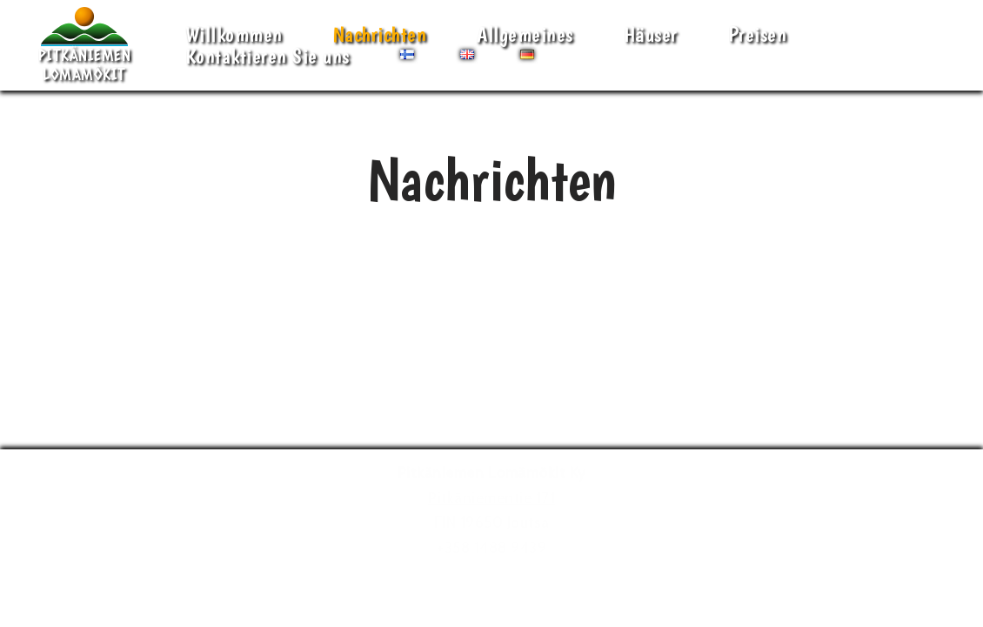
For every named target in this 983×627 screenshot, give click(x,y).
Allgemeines (525, 34)
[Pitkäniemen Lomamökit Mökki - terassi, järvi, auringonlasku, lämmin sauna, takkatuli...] (84, 45)
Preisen (757, 34)
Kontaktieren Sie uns (267, 56)
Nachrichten (380, 34)
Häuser (651, 34)
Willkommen (234, 34)
